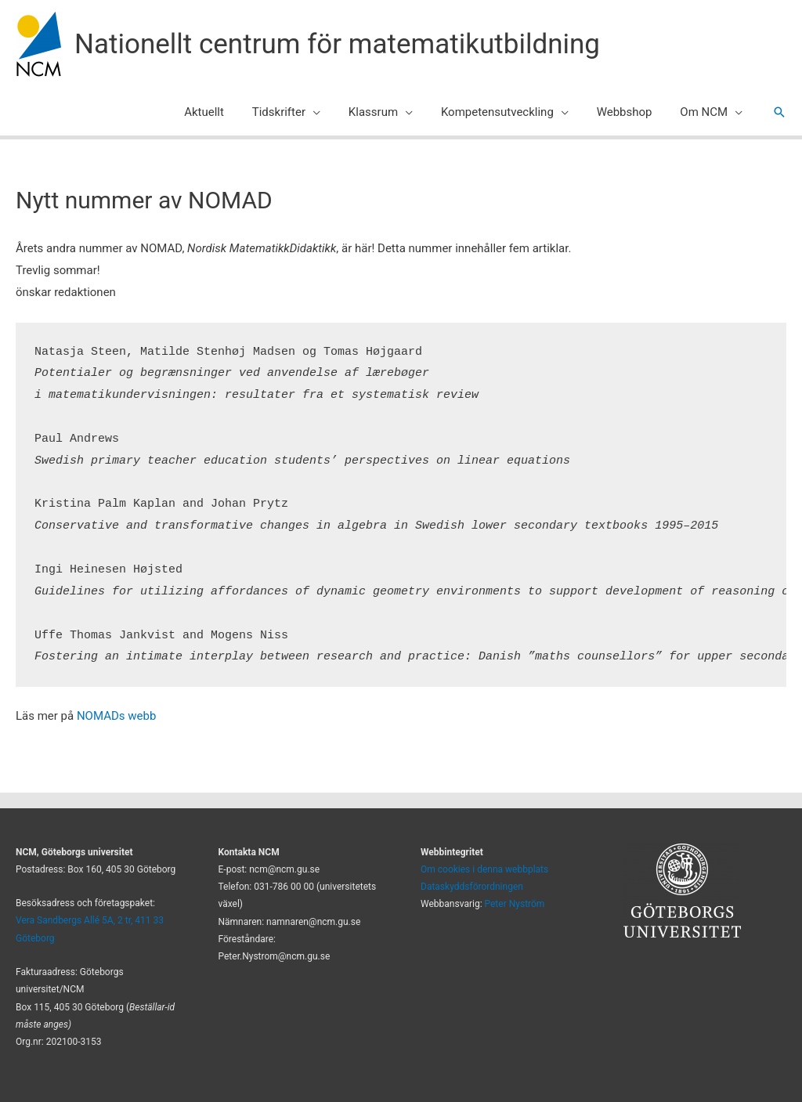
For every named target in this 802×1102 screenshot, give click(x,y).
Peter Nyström (515, 903)
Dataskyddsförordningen (472, 886)
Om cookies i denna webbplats (484, 869)
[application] (333, 112)
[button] (779, 112)
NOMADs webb (116, 716)
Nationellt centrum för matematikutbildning (337, 44)
